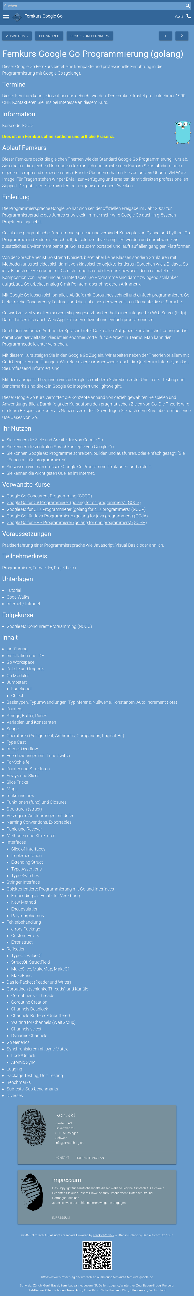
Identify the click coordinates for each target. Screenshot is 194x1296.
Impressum (61, 1217)
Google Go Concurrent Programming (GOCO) (49, 495)
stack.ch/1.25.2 (103, 1235)
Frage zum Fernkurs (90, 36)
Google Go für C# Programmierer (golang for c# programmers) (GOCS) (74, 502)
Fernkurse (49, 36)
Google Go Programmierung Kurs (149, 159)
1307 (169, 1235)
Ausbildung (17, 36)
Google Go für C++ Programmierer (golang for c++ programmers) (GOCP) (76, 509)
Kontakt (62, 1157)
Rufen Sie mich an (90, 1158)
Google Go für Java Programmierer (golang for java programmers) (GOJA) (77, 515)
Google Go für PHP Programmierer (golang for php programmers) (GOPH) (77, 522)
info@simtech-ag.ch (69, 1143)
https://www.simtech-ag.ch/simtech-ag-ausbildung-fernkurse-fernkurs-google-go (97, 1277)
